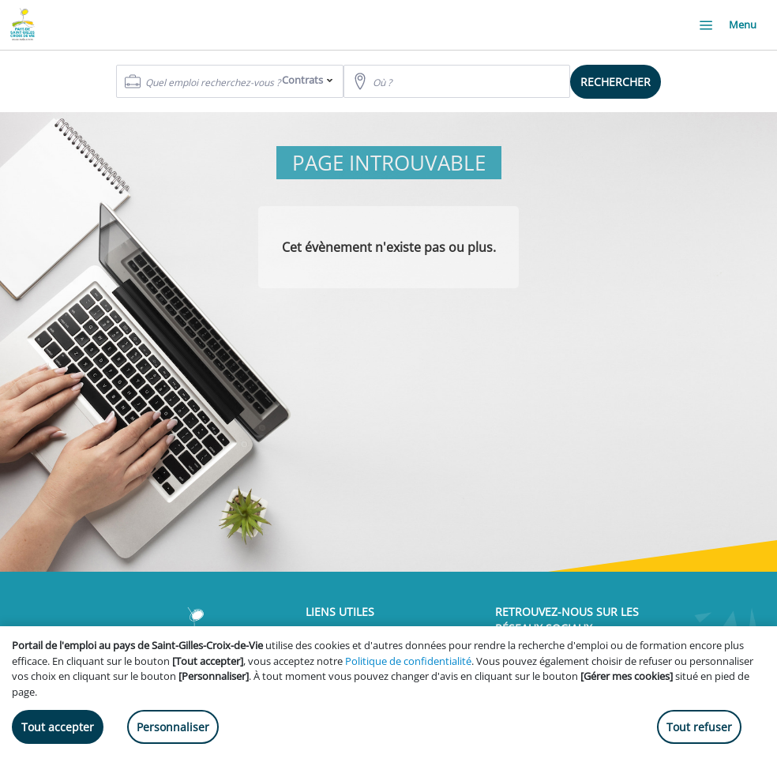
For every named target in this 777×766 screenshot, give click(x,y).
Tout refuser (699, 726)
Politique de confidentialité (408, 661)
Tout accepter (57, 726)
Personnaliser (173, 726)
